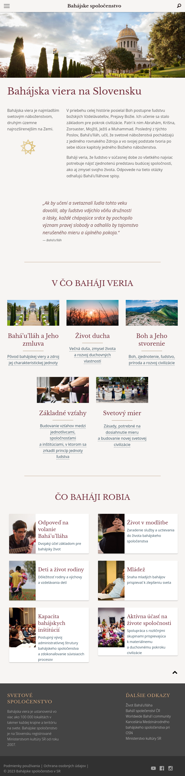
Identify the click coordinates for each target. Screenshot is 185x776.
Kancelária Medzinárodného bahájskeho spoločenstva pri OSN (148, 727)
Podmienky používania (22, 765)
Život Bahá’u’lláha (139, 705)
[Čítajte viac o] (92, 283)
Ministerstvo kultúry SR (143, 738)
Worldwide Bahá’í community (148, 716)
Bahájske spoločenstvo (94, 6)
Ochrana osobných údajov (65, 765)
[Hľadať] (179, 5)
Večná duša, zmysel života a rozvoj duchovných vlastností (92, 354)
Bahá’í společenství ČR (143, 710)
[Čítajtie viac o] (33, 340)
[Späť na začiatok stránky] (175, 673)
